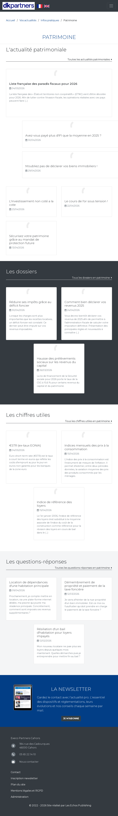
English (46, 6)
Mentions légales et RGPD (27, 790)
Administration (19, 796)
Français (39, 6)
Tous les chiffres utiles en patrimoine (87, 421)
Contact (16, 772)
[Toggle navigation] (111, 6)
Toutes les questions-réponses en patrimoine (82, 567)
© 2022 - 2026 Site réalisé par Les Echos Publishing (60, 805)
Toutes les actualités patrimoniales (88, 59)
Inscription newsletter (24, 778)
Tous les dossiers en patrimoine (91, 277)
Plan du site (18, 784)
